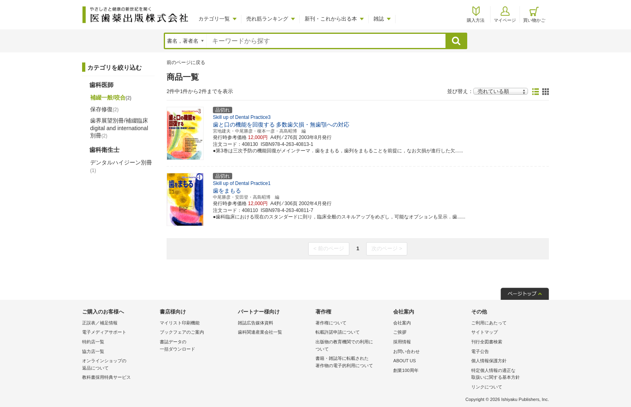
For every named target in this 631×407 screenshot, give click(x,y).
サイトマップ (484, 332)
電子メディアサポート (104, 332)
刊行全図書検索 (486, 341)
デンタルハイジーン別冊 (121, 166)
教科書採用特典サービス (106, 377)
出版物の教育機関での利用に (352, 346)
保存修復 (104, 109)
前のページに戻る (186, 62)
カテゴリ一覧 (214, 19)
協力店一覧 (93, 351)
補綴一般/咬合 (111, 97)
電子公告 (480, 351)
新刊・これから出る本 (331, 19)
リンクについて (486, 386)
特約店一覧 (93, 341)
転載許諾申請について (338, 332)
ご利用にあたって (489, 322)
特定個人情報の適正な (508, 374)
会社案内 (402, 322)
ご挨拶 (399, 332)
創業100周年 (405, 370)
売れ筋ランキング (267, 19)
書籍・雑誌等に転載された (352, 362)
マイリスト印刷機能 (180, 322)
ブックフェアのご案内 (182, 332)
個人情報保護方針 (489, 360)
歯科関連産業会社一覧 (260, 332)
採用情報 (402, 341)
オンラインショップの (119, 365)
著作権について (331, 322)
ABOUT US (404, 360)
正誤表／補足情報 (100, 322)
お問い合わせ (406, 351)
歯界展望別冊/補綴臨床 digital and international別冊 (119, 127)
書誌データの (196, 346)
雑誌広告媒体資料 (255, 322)
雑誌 (378, 19)
